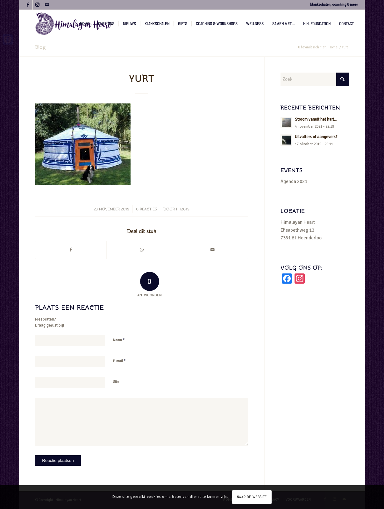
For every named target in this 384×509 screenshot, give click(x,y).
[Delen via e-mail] (212, 250)
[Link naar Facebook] (27, 5)
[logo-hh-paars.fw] (73, 24)
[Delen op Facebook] (70, 250)
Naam (119, 340)
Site (116, 382)
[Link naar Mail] (47, 5)
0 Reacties (146, 209)
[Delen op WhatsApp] (142, 250)
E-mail (119, 361)
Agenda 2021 (294, 181)
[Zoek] (315, 79)
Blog (40, 47)
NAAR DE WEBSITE (252, 496)
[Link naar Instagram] (37, 5)
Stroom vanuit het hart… (316, 119)
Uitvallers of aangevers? (316, 136)
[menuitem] (85, 24)
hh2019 (182, 209)
